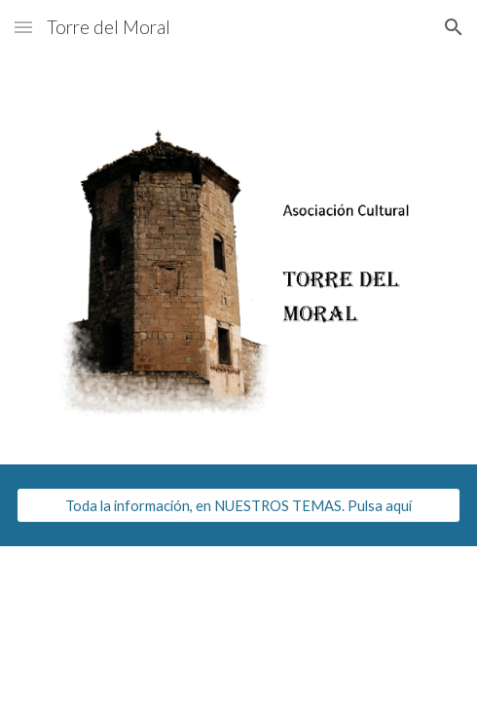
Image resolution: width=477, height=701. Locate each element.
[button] (23, 27)
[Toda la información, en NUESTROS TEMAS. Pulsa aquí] (238, 505)
